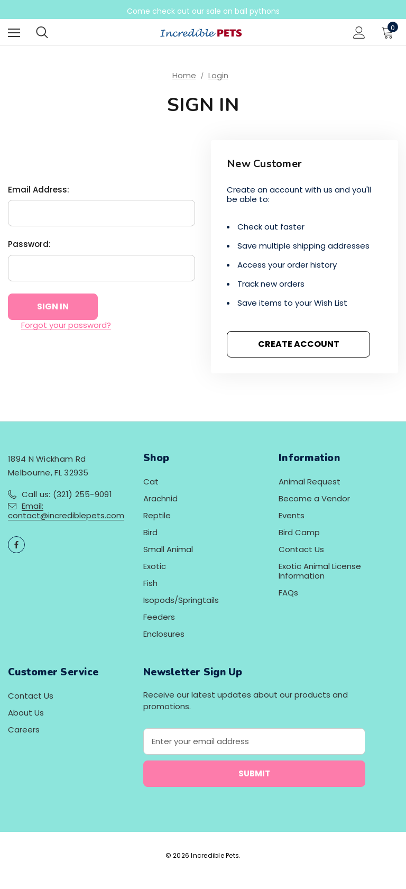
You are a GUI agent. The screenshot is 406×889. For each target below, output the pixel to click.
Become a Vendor (314, 498)
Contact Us (301, 549)
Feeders (159, 616)
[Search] (42, 32)
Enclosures (163, 633)
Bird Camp (299, 532)
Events (291, 515)
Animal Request (309, 481)
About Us (26, 712)
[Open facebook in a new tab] (16, 544)
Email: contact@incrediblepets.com (66, 510)
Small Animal (168, 549)
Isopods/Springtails (181, 600)
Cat (151, 481)
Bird (150, 532)
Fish (150, 583)
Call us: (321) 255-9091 (67, 494)
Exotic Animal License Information (320, 571)
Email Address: (38, 189)
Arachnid (160, 498)
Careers (24, 729)
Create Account (298, 344)
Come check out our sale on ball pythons (203, 11)
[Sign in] (359, 32)
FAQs (288, 592)
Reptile (157, 515)
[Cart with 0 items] (389, 32)
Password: (29, 244)
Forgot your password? (66, 325)
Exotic (154, 566)
